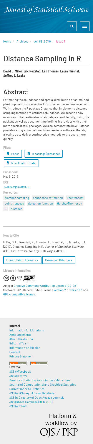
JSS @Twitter (18, 376)
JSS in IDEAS (18, 406)
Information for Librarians (26, 330)
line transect (75, 198)
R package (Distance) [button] (44, 154)
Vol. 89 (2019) (42, 41)
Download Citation (58, 260)
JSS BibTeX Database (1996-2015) (31, 402)
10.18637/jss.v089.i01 (16, 186)
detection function (40, 203)
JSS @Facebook (20, 371)
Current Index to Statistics (27, 389)
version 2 (60, 290)
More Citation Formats (22, 260)
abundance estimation (48, 198)
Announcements (20, 334)
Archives (22, 41)
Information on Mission (24, 347)
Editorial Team (18, 343)
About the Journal (21, 339)
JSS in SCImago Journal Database (31, 393)
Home (7, 41)
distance (16, 209)
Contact (14, 352)
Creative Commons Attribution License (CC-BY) (45, 285)
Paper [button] (13, 154)
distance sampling (17, 198)
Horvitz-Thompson (69, 203)
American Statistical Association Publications (39, 380)
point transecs (14, 203)
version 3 (76, 290)
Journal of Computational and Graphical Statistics (42, 384)
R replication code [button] (21, 163)
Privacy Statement (21, 356)
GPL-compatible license (19, 294)
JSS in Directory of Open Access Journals (36, 397)
